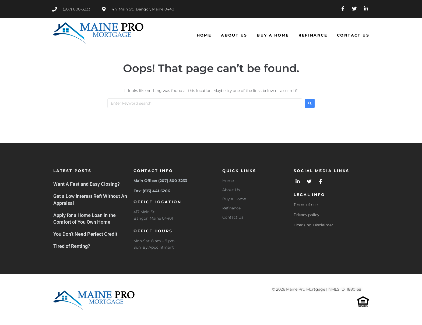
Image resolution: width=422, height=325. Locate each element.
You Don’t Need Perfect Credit (85, 234)
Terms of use (306, 204)
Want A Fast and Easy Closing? (86, 184)
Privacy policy (306, 214)
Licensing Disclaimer (313, 225)
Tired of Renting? (71, 246)
